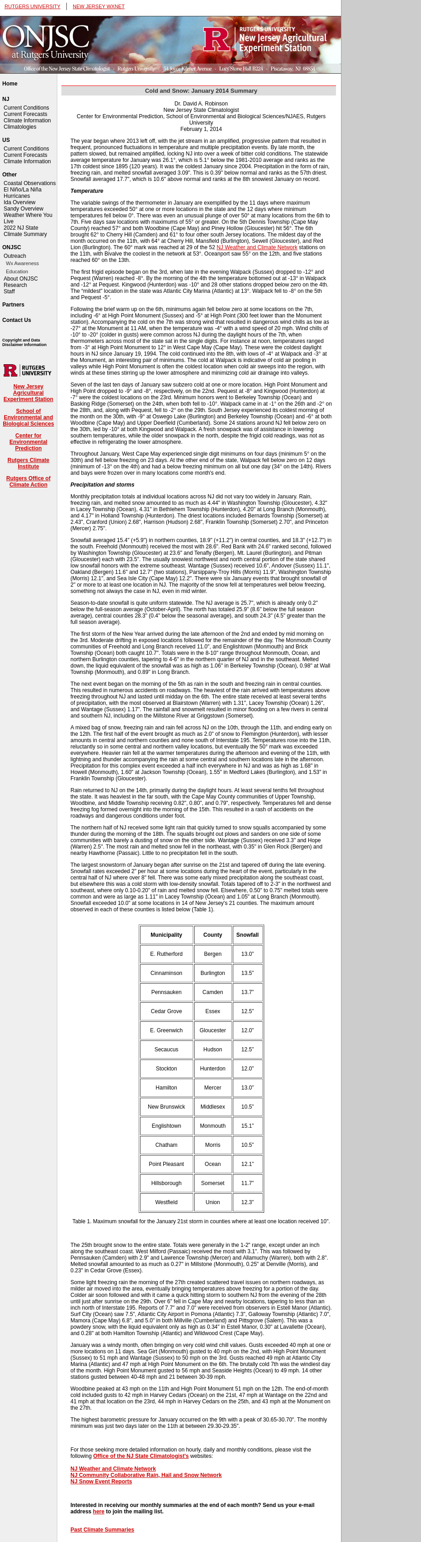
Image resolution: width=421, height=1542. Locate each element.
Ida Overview (19, 202)
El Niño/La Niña (22, 189)
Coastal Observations (30, 183)
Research (15, 285)
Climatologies (20, 127)
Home (9, 83)
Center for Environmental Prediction (28, 442)
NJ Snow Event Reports (101, 1481)
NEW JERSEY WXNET (99, 6)
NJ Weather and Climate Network (256, 247)
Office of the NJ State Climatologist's (141, 1456)
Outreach (15, 256)
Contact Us (16, 320)
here (98, 1511)
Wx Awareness (22, 263)
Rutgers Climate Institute (28, 463)
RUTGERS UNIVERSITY (32, 6)
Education (17, 271)
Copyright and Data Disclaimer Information (24, 342)
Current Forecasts (25, 114)
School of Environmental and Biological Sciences (28, 417)
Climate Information (27, 120)
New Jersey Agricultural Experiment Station (28, 392)
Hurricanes (17, 196)
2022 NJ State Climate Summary (25, 231)
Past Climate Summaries (102, 1530)
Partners (13, 304)
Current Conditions (26, 108)
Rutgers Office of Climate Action (28, 481)
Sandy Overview (23, 209)
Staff (9, 291)
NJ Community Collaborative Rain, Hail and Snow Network (146, 1475)
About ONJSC (21, 279)
